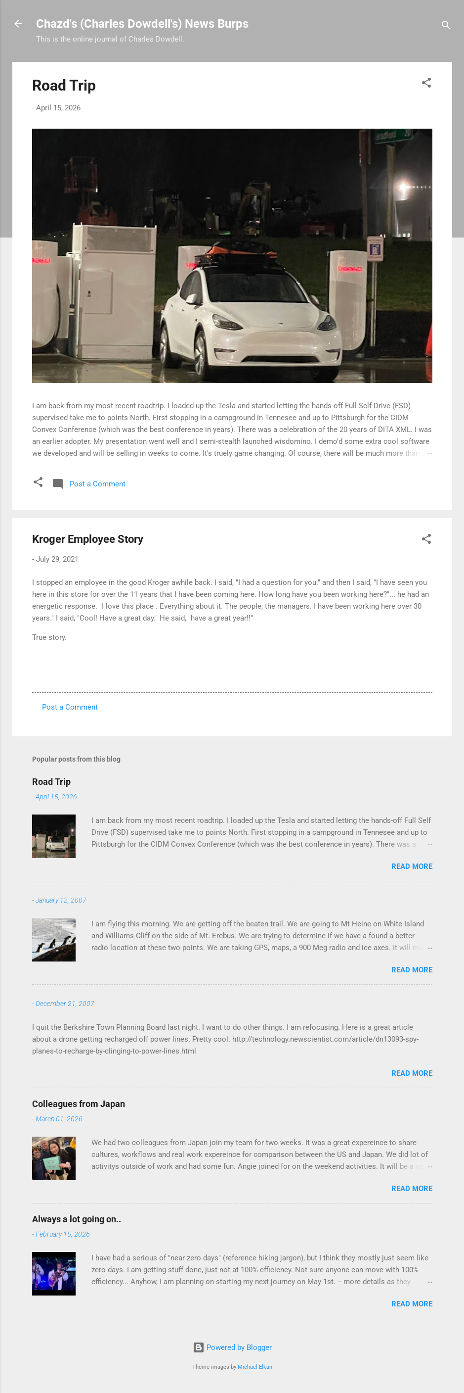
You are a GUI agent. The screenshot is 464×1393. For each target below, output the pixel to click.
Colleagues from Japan (78, 1104)
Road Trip (64, 85)
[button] (426, 84)
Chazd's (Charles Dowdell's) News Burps (142, 24)
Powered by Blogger (232, 1347)
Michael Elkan (255, 1367)
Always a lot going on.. (76, 1219)
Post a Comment (70, 707)
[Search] (446, 27)
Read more (411, 866)
